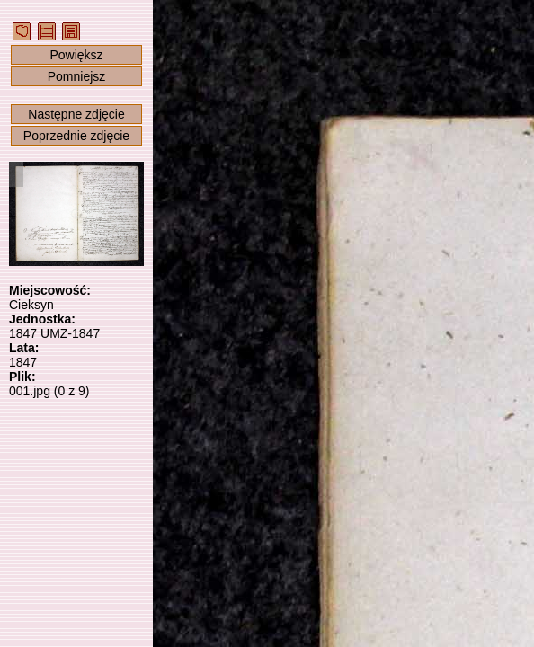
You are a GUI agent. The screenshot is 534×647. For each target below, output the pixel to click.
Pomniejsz (77, 76)
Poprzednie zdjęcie (76, 136)
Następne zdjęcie (76, 114)
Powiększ (75, 55)
